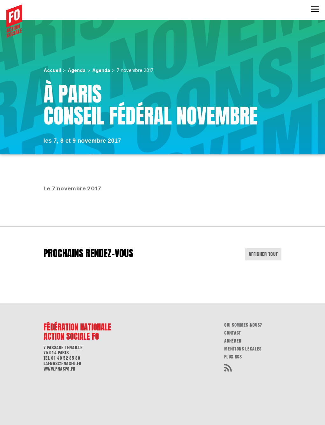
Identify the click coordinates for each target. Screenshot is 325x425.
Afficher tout (263, 254)
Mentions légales (242, 348)
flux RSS (233, 356)
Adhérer (232, 341)
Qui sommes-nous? (243, 325)
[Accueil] (14, 21)
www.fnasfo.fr (59, 369)
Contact (232, 333)
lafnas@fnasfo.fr (62, 363)
